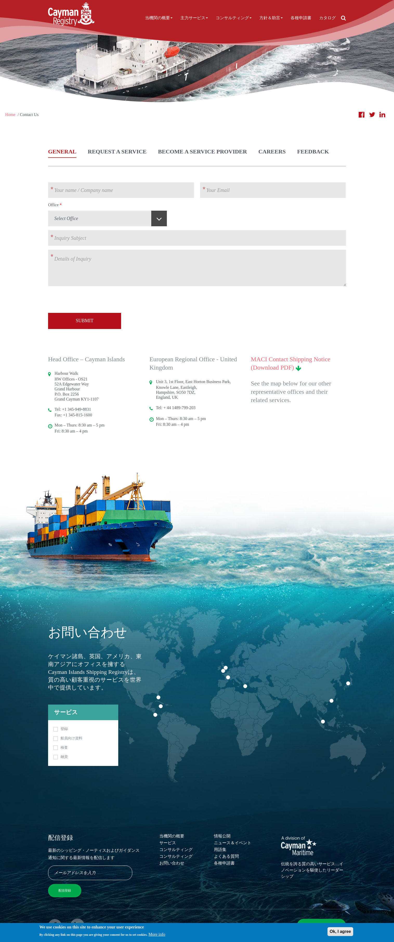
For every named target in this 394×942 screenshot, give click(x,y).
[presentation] (87, 300)
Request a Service (117, 151)
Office (53, 205)
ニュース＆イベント (232, 843)
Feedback (313, 151)
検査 (64, 748)
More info (156, 935)
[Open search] (343, 18)
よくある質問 (226, 856)
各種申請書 (301, 18)
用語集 (220, 849)
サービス (167, 843)
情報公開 (222, 836)
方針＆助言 (271, 18)
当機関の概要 (159, 18)
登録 (64, 729)
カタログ (327, 18)
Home (10, 114)
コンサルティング (234, 18)
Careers (272, 151)
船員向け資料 (71, 738)
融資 (64, 757)
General (62, 151)
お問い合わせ (171, 863)
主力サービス (194, 18)
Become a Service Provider (202, 151)
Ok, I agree (340, 932)
